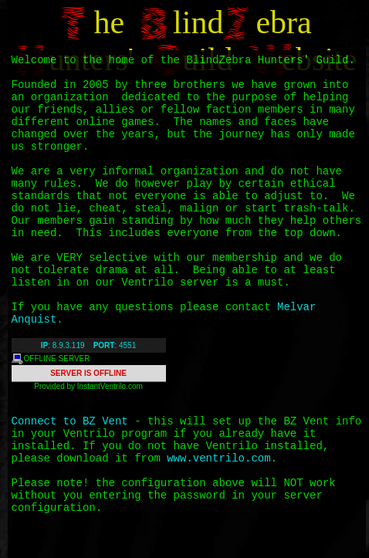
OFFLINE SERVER (51, 359)
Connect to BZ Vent (70, 421)
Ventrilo (113, 386)
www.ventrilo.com (218, 458)
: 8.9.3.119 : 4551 (88, 345)
